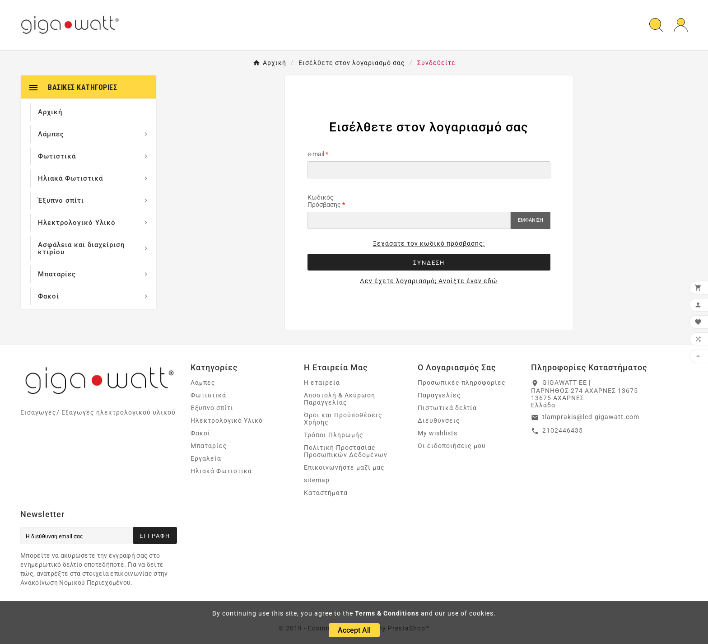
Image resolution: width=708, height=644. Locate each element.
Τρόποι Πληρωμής (333, 435)
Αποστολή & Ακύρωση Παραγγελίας (339, 399)
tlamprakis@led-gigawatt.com (590, 416)
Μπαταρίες (209, 445)
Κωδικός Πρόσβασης (324, 201)
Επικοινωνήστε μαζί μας (344, 467)
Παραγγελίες (439, 395)
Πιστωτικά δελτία (447, 407)
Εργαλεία (206, 458)
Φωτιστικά (208, 395)
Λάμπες (203, 382)
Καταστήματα (326, 492)
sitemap (317, 480)
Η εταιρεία (322, 382)
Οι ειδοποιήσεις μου (452, 445)
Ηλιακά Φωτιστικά (221, 471)
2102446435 (562, 430)
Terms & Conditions (387, 613)
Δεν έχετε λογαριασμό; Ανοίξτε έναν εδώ (429, 281)
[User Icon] (681, 25)
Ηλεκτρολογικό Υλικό (227, 420)
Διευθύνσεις (439, 420)
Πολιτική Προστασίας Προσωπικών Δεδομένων (345, 451)
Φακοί (200, 433)
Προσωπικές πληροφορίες (462, 382)
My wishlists (437, 433)
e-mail (315, 154)
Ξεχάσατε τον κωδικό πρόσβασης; (429, 243)
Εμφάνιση (530, 220)
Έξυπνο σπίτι (212, 407)
